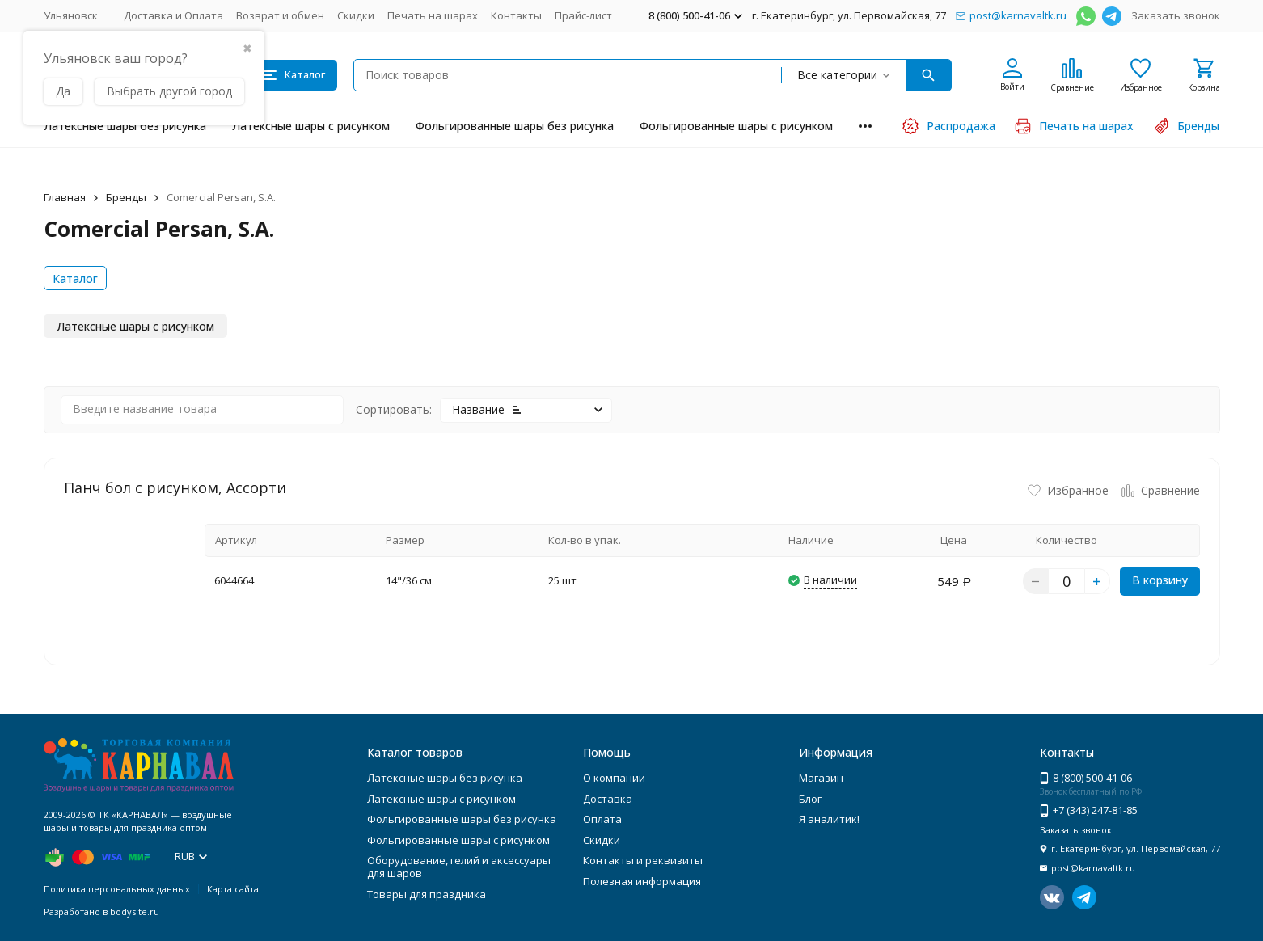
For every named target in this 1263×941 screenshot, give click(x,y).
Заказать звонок (1175, 15)
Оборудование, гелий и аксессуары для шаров (459, 866)
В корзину (1160, 580)
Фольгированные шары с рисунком (736, 125)
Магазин (821, 777)
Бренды (126, 197)
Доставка (607, 798)
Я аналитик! (829, 819)
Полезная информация (642, 881)
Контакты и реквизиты (643, 860)
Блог (810, 798)
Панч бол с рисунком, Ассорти (175, 487)
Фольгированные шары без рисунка (515, 125)
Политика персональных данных (117, 889)
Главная (65, 197)
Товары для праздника (426, 894)
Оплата (602, 819)
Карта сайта (233, 889)
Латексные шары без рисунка (125, 125)
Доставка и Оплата (173, 15)
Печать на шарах (432, 15)
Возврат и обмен (280, 15)
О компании (614, 777)
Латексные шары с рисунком (311, 125)
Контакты (516, 15)
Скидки (355, 15)
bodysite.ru (134, 911)
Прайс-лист (583, 15)
